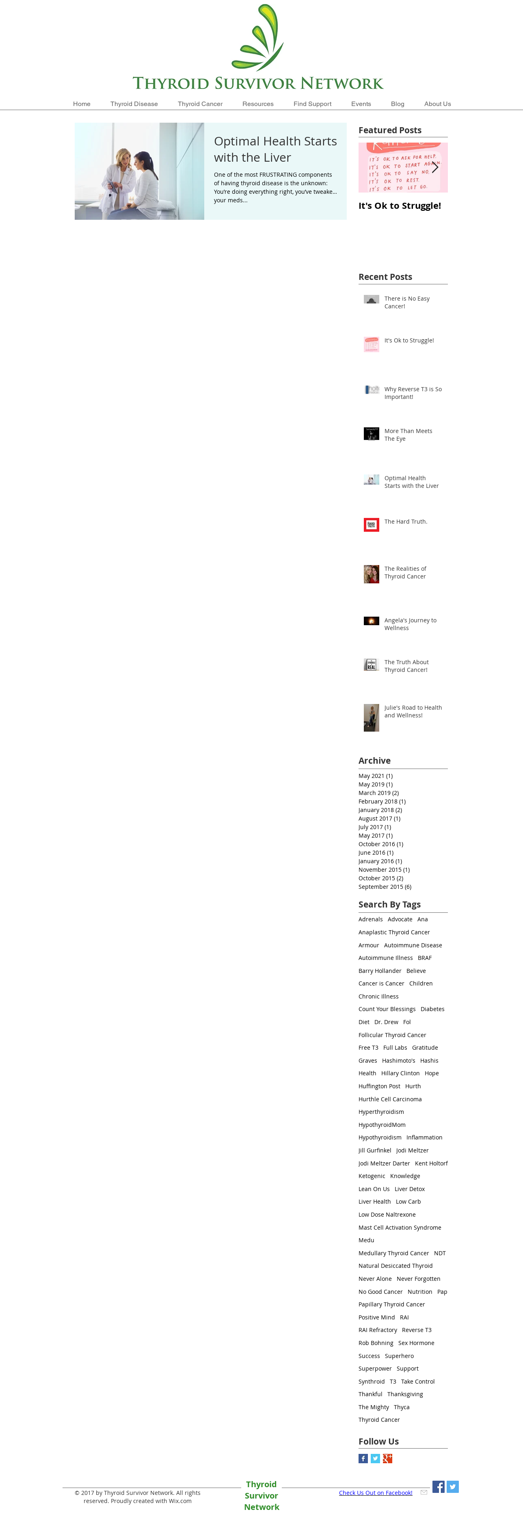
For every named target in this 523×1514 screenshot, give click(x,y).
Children (421, 983)
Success (369, 1356)
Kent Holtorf (431, 1163)
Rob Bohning (376, 1343)
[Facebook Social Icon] (438, 1487)
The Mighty (374, 1407)
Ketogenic (372, 1176)
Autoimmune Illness (386, 958)
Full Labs (395, 1047)
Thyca (402, 1407)
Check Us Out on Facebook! (376, 1493)
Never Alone (375, 1278)
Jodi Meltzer (412, 1150)
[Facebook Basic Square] (363, 1458)
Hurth (413, 1086)
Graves (368, 1060)
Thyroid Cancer (379, 1419)
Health (367, 1073)
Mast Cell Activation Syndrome (400, 1227)
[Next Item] (435, 168)
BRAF (425, 958)
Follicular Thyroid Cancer (392, 1035)
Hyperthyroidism (381, 1111)
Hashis (429, 1060)
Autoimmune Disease (413, 945)
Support (408, 1368)
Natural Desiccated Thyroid (396, 1265)
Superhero (399, 1356)
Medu (366, 1240)
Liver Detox (410, 1189)
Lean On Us (374, 1189)
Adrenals (371, 919)
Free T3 (368, 1047)
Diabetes (433, 1009)
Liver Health (375, 1201)
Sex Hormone (416, 1343)
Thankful (371, 1394)
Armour (369, 945)
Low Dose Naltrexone (387, 1214)
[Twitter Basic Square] (375, 1458)
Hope (432, 1073)
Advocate (400, 919)
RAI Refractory (378, 1330)
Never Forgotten (419, 1278)
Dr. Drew (386, 1022)
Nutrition (420, 1291)
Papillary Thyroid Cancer (392, 1304)
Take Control (418, 1381)
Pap (442, 1291)
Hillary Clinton (400, 1073)
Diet (364, 1022)
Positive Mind (377, 1317)
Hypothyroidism (380, 1137)
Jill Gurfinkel (375, 1150)
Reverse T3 (417, 1330)
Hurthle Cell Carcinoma (390, 1099)
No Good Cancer (381, 1291)
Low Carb (408, 1201)
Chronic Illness (379, 996)
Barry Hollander (380, 971)
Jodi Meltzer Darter (384, 1163)
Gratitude (425, 1047)
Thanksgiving (405, 1394)
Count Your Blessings (387, 1009)
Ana (422, 919)
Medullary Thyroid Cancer (394, 1253)
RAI (404, 1317)
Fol (407, 1022)
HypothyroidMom (382, 1124)
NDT (440, 1253)
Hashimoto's (398, 1060)
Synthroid (372, 1381)
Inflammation (424, 1137)
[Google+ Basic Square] (387, 1458)
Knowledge (405, 1176)
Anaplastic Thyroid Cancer (394, 932)
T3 (393, 1381)
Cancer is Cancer (381, 983)
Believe (416, 971)
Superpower (375, 1368)
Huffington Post (379, 1086)
